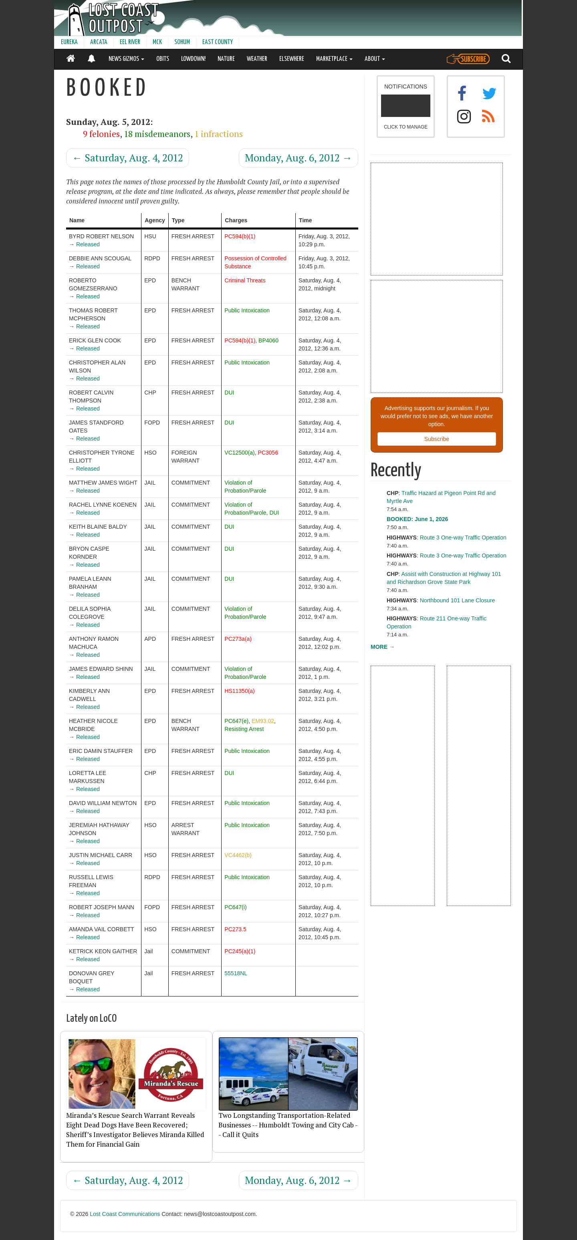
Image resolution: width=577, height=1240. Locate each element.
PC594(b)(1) (239, 236)
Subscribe (436, 439)
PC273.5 (235, 929)
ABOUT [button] (375, 59)
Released (88, 244)
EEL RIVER (130, 42)
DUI (229, 392)
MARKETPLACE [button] (334, 59)
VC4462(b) (238, 855)
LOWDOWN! (193, 59)
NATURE (226, 59)
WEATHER (257, 59)
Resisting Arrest (244, 729)
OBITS (162, 59)
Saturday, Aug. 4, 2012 (127, 157)
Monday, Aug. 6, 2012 (298, 157)
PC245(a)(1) (239, 951)
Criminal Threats (244, 280)
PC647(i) (235, 907)
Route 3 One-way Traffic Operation (463, 537)
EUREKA (69, 42)
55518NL (235, 973)
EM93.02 (263, 721)
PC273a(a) (238, 639)
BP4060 (268, 340)
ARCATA (98, 42)
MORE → (383, 647)
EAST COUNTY (217, 42)
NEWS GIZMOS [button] (126, 59)
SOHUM (182, 42)
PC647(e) (236, 721)
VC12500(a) (239, 452)
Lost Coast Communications (125, 1214)
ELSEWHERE (291, 59)
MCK (157, 42)
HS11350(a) (239, 691)
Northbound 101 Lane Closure (457, 600)
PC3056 (268, 452)
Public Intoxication (247, 310)
